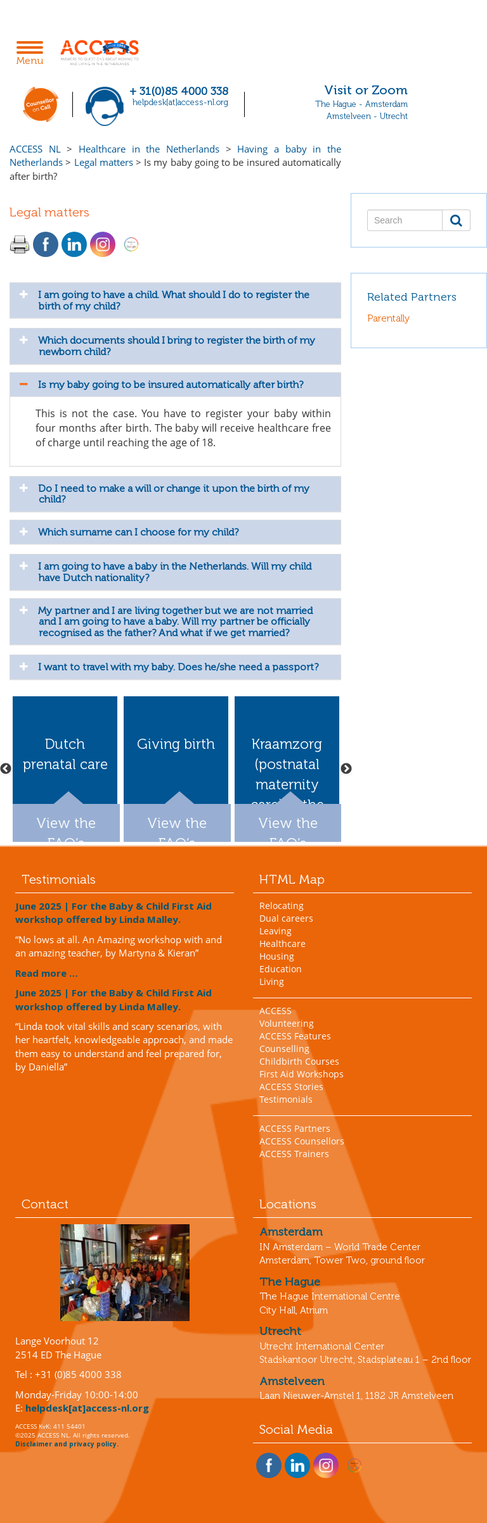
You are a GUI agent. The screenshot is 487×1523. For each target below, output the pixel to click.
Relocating (281, 905)
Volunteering (286, 1023)
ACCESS (275, 1011)
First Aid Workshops (301, 1074)
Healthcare (282, 943)
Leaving (275, 931)
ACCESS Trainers (294, 1154)
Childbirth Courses (299, 1061)
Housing (276, 956)
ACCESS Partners (294, 1128)
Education (280, 969)
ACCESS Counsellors (301, 1141)
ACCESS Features (295, 1036)
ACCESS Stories (291, 1087)
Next (346, 769)
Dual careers (286, 918)
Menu (33, 54)
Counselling (284, 1049)
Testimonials (286, 1099)
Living (271, 981)
